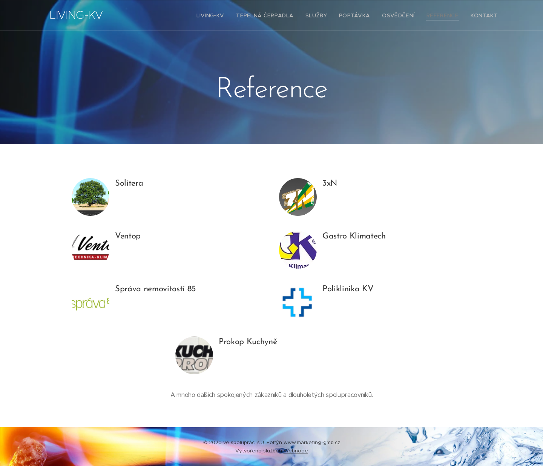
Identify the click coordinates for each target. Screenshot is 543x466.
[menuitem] (228, 15)
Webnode (296, 451)
